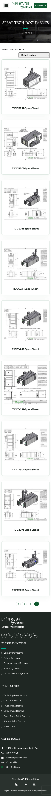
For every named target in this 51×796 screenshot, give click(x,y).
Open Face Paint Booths (17, 716)
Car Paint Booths (12, 700)
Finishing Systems (13, 643)
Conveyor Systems (13, 653)
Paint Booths (10, 686)
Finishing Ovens (12, 668)
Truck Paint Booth (13, 706)
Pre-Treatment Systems (16, 673)
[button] (6, 5)
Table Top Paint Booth (15, 695)
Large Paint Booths (14, 711)
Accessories (10, 726)
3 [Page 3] (30, 604)
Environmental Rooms (16, 663)
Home (21, 33)
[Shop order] (34, 55)
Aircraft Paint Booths (14, 721)
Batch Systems (12, 658)
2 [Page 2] (24, 604)
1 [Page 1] (18, 604)
